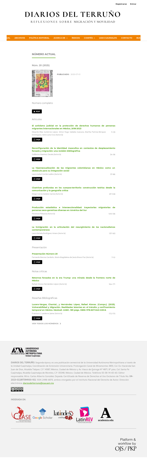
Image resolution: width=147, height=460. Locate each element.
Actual (6, 38)
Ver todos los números (45, 323)
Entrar (133, 4)
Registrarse (121, 4)
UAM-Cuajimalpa (108, 38)
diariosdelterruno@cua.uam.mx (38, 383)
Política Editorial (39, 38)
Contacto (126, 38)
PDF (36, 111)
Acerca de (60, 38)
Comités (88, 38)
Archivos (19, 38)
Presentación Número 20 (45, 254)
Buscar (140, 38)
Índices (76, 38)
